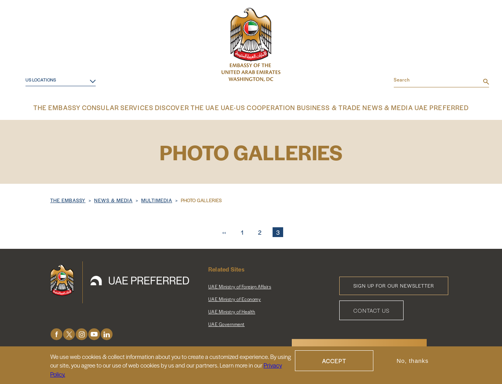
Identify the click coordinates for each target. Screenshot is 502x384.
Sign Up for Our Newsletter (393, 284)
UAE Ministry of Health (231, 311)
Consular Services (126, 107)
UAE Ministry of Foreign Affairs (239, 286)
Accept (334, 361)
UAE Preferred (430, 107)
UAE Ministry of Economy (234, 298)
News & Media (377, 107)
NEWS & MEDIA (113, 199)
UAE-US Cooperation (256, 107)
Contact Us (371, 309)
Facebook (56, 334)
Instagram (81, 334)
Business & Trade (321, 107)
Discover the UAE (190, 107)
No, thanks (413, 360)
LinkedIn (106, 334)
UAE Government (226, 323)
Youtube (94, 334)
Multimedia (156, 199)
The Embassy (69, 107)
